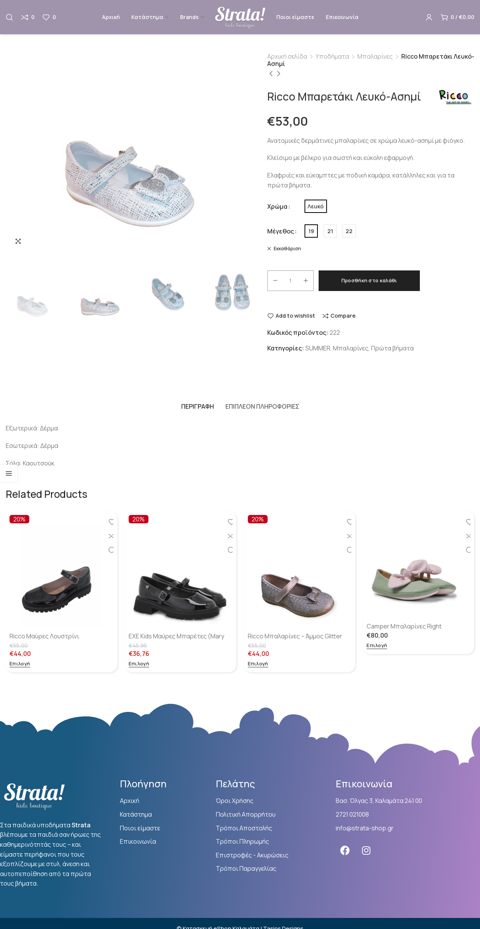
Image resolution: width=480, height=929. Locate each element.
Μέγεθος (280, 231)
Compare (343, 316)
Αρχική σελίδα (287, 56)
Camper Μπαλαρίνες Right (404, 626)
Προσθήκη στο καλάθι (369, 280)
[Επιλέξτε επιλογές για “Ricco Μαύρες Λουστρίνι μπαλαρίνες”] (20, 664)
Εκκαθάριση (287, 248)
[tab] (197, 406)
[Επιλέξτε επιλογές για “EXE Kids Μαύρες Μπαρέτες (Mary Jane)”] (139, 664)
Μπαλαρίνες (375, 56)
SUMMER (317, 348)
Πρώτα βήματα (392, 348)
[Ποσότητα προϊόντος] (290, 281)
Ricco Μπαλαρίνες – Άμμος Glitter (295, 636)
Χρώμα (277, 206)
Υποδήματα (332, 56)
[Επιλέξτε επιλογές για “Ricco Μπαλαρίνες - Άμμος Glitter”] (258, 664)
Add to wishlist (295, 316)
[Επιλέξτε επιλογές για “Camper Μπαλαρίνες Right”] (377, 646)
